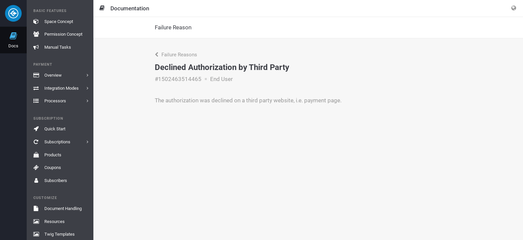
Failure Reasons (176, 55)
